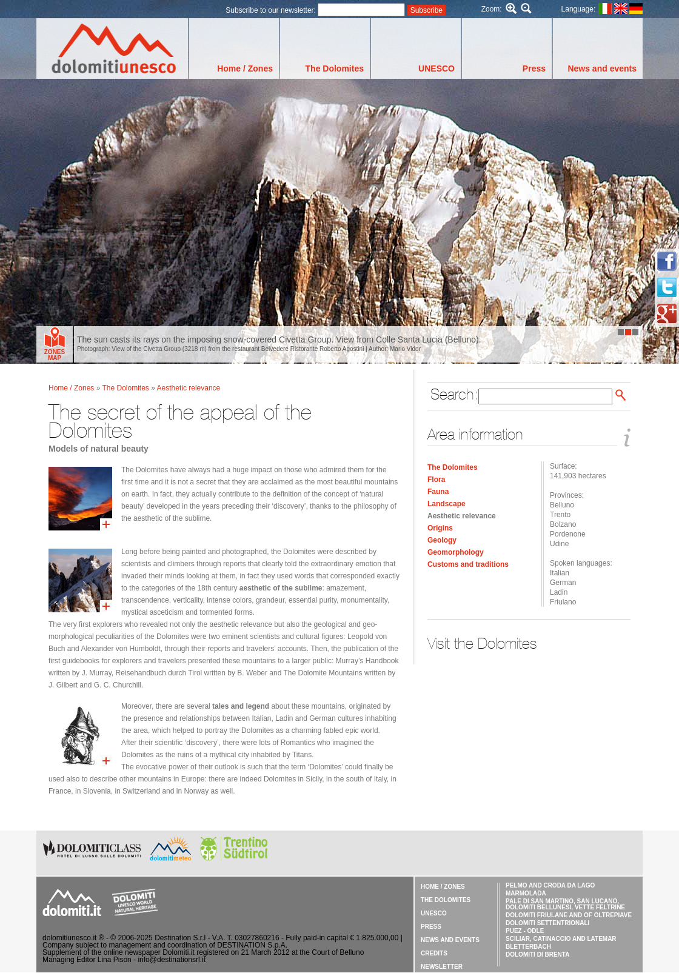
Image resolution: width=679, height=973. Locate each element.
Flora (436, 479)
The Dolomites (335, 68)
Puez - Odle (525, 931)
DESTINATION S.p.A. (252, 945)
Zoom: (491, 9)
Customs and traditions (468, 564)
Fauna (438, 491)
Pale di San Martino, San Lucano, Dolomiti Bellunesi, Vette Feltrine (565, 904)
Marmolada (526, 893)
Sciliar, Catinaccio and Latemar (561, 938)
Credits (434, 953)
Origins (440, 528)
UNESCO (436, 68)
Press (534, 68)
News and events (602, 68)
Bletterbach (528, 946)
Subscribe (426, 10)
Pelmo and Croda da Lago (550, 885)
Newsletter (442, 966)
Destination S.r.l (180, 938)
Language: (578, 9)
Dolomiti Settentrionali (547, 923)
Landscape (446, 504)
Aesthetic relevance (461, 516)
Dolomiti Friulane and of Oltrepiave (569, 915)
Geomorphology (455, 552)
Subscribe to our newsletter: (272, 10)
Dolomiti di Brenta (537, 954)
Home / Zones (245, 68)
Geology (442, 540)
